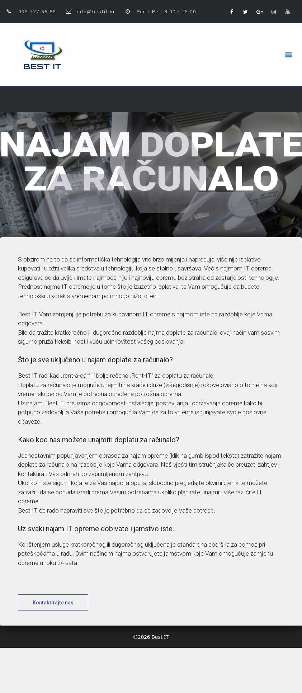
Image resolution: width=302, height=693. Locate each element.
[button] (289, 55)
